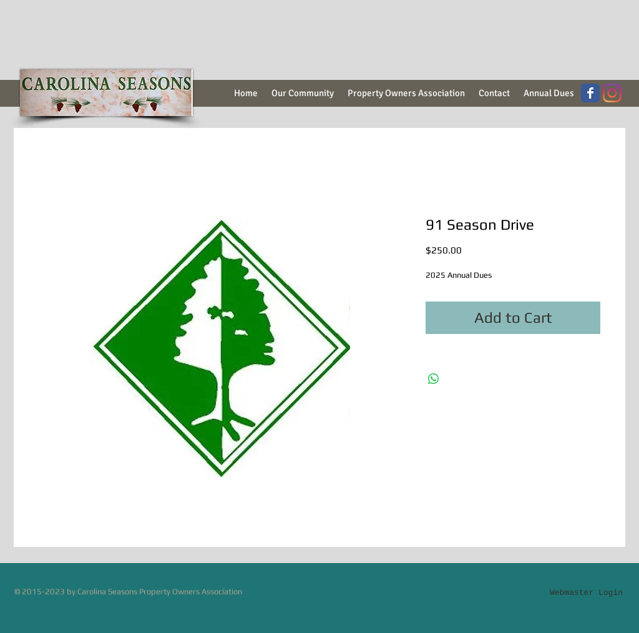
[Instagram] (612, 93)
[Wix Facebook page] (590, 93)
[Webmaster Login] (586, 592)
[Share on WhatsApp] (433, 378)
